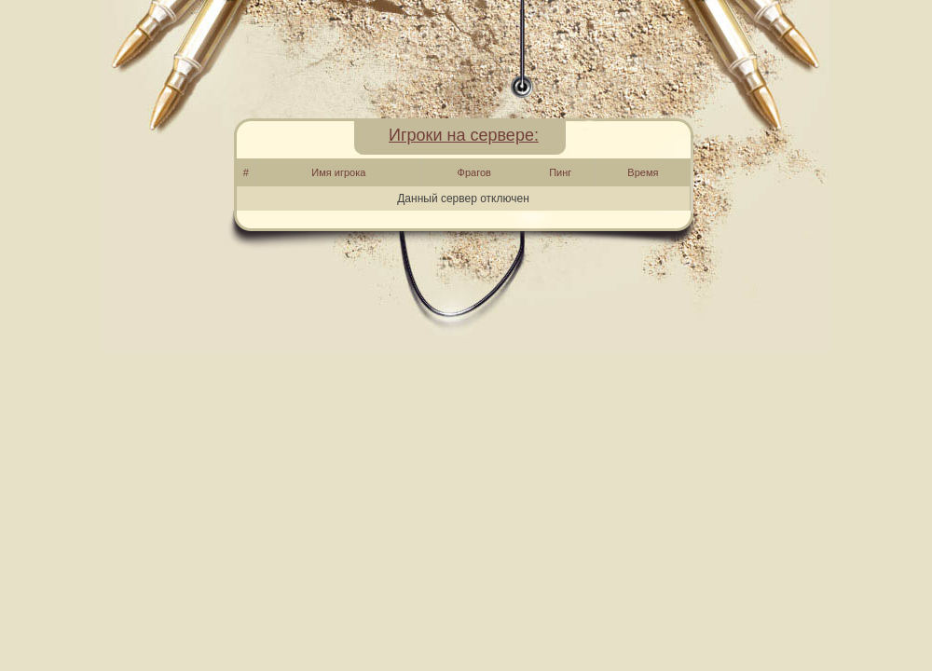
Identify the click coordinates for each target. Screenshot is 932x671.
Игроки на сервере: (464, 135)
